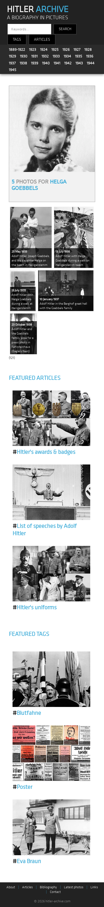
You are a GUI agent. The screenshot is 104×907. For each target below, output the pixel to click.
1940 (46, 63)
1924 (43, 49)
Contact (55, 891)
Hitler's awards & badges (44, 452)
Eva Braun (27, 861)
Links (94, 887)
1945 (12, 69)
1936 (89, 56)
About (10, 887)
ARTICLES (42, 39)
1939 (34, 63)
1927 (77, 49)
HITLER (37, 9)
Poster (22, 787)
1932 (45, 56)
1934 (67, 56)
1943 (79, 63)
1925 (55, 49)
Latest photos (73, 887)
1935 (78, 56)
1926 (66, 49)
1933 (56, 56)
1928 (88, 49)
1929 (12, 56)
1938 (23, 63)
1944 (90, 63)
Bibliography (48, 887)
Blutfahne (27, 713)
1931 (34, 56)
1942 (68, 63)
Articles (27, 887)
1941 (57, 63)
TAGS (17, 39)
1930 (23, 56)
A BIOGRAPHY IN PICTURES (37, 17)
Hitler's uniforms (35, 607)
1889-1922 (17, 49)
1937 (12, 63)
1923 (32, 49)
